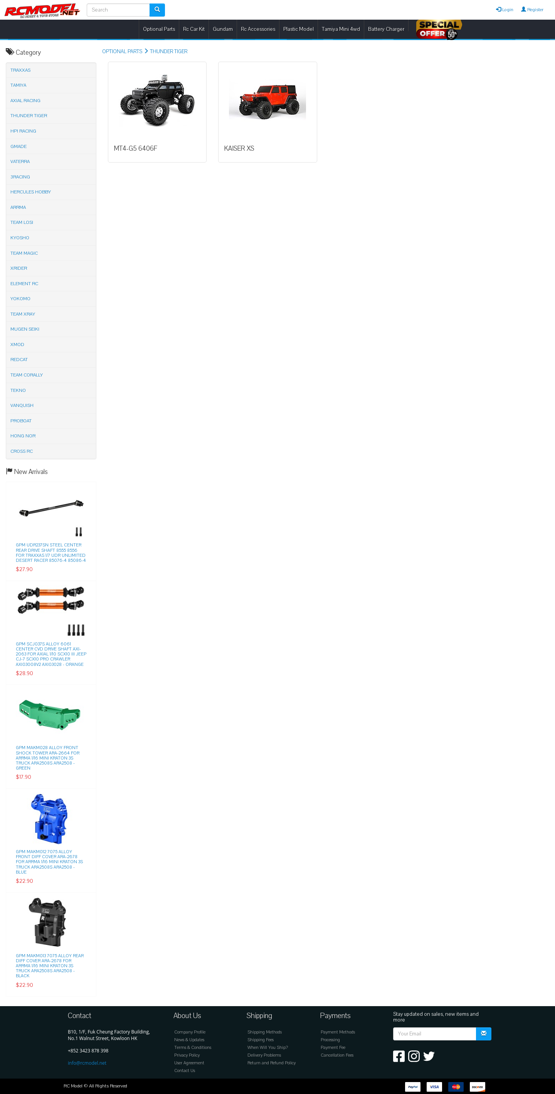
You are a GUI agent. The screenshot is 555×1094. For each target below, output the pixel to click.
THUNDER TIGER (168, 51)
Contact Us (184, 1071)
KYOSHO (19, 238)
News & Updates (189, 1040)
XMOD (17, 344)
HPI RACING (23, 131)
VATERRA (20, 161)
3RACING (20, 177)
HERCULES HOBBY (30, 192)
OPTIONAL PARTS (122, 51)
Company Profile (189, 1032)
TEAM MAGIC (24, 253)
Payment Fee (333, 1047)
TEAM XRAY (22, 314)
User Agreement (189, 1063)
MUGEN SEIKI (24, 329)
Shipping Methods (264, 1032)
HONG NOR (22, 436)
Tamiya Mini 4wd (341, 29)
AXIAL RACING (25, 100)
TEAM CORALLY (26, 375)
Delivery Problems (264, 1055)
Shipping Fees (260, 1040)
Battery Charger (386, 29)
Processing (330, 1040)
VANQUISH (22, 405)
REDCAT (19, 359)
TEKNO (18, 390)
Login (504, 10)
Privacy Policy (187, 1055)
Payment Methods (338, 1032)
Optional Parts (159, 29)
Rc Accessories (258, 29)
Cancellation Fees (337, 1055)
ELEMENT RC (24, 284)
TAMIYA (18, 85)
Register (532, 10)
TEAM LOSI (21, 222)
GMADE (18, 146)
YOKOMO (20, 299)
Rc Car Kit (194, 29)
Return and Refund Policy (271, 1063)
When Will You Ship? (267, 1047)
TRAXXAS (20, 70)
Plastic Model (298, 29)
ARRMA (18, 207)
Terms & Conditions (192, 1047)
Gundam (223, 29)
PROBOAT (21, 421)
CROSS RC (21, 451)
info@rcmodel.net (87, 1063)
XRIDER (18, 268)
